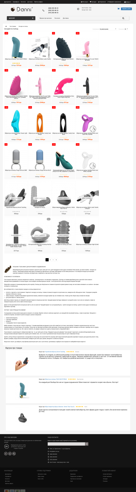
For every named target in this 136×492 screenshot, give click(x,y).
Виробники (73, 474)
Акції (71, 481)
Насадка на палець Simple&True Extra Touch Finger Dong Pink (63, 98)
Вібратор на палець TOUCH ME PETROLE (16, 60)
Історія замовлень (107, 476)
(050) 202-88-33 (53, 10)
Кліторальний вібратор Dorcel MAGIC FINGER (63, 61)
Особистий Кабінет (107, 474)
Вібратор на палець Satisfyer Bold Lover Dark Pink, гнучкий (87, 135)
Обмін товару (41, 476)
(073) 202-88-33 (53, 13)
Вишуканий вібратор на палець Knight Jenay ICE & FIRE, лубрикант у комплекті (64, 172)
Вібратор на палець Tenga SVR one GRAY (16, 171)
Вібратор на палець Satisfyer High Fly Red (87, 245)
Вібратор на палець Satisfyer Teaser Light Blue (16, 135)
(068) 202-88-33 (53, 8)
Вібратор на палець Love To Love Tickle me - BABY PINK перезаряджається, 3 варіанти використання (39, 98)
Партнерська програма (75, 478)
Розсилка (105, 481)
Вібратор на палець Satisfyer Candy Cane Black (64, 135)
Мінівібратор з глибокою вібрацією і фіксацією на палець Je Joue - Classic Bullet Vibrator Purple (16, 247)
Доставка (29, 2)
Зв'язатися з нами (42, 474)
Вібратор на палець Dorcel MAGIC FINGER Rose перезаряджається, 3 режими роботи (16, 98)
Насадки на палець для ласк (63, 245)
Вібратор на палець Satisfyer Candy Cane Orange (40, 135)
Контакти (23, 2)
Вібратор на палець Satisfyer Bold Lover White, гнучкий (87, 172)
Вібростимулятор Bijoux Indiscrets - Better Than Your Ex (63, 209)
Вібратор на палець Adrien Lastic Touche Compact (87, 209)
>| (56, 259)
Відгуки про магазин (46, 18)
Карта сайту (41, 478)
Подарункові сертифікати (76, 476)
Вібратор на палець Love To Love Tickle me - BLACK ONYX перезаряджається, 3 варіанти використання (87, 98)
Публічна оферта (38, 2)
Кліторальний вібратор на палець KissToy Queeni (39, 246)
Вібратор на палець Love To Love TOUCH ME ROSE (87, 61)
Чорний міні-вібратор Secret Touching (16, 208)
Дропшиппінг (7, 2)
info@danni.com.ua (54, 451)
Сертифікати (16, 2)
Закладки (105, 478)
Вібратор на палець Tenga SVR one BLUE (40, 171)
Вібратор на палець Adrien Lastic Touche (40, 60)
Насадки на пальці (40, 208)
